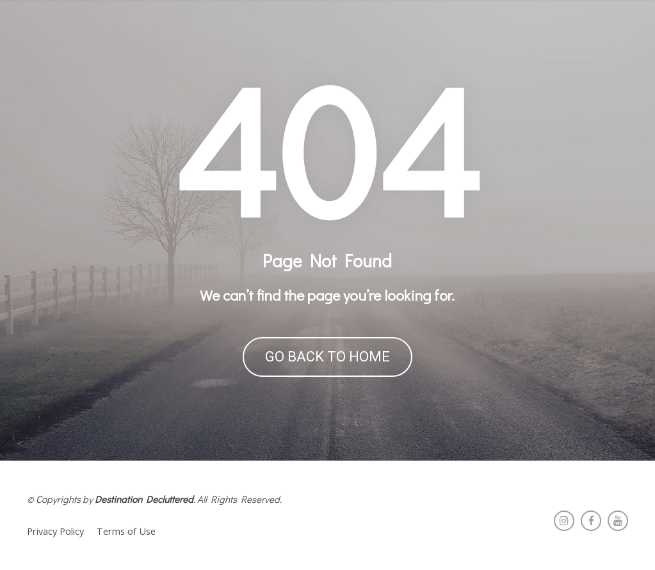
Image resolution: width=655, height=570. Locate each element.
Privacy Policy (55, 531)
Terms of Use (126, 531)
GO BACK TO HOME (327, 357)
